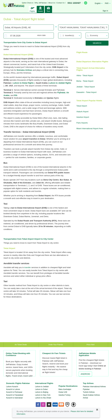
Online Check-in (27, 3)
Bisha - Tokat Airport (84, 81)
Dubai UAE (63, 392)
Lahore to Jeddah (42, 387)
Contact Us (60, 3)
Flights (32, 9)
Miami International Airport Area (89, 128)
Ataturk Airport (82, 111)
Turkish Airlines (89, 392)
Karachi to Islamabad (14, 398)
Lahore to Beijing (41, 392)
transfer (27, 267)
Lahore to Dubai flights (23, 83)
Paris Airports (82, 123)
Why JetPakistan (41, 3)
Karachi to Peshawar (14, 392)
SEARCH (97, 43)
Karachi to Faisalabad (14, 395)
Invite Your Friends (56, 345)
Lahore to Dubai (41, 389)
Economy (94, 35)
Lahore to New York (42, 395)
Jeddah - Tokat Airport (85, 87)
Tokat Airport (81, 106)
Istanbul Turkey (64, 395)
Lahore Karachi (12, 387)
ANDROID (85, 374)
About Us (51, 3)
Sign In (105, 11)
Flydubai (86, 389)
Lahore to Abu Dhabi (43, 398)
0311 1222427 (74, 3)
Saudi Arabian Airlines (91, 395)
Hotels (40, 9)
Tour (48, 9)
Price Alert (91, 345)
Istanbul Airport (82, 117)
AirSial (85, 398)
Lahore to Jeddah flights (60, 83)
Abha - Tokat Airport (84, 75)
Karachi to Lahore (13, 389)
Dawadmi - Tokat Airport (86, 92)
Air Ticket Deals (21, 345)
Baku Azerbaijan (65, 389)
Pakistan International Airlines (94, 387)
